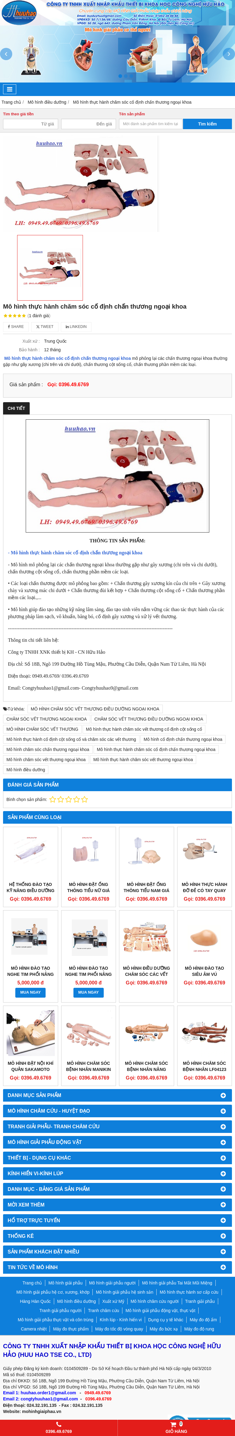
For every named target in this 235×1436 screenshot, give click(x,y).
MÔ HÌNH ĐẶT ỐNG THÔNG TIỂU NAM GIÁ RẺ (147, 890)
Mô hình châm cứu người (155, 1301)
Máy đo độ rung (199, 1328)
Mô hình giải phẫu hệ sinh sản (124, 1292)
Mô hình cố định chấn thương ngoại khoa (183, 739)
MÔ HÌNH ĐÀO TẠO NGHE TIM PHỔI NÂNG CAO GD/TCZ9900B (30, 974)
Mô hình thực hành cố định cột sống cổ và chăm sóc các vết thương (71, 739)
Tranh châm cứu (103, 1310)
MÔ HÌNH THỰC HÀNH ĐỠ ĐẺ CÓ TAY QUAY (204, 887)
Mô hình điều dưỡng (25, 769)
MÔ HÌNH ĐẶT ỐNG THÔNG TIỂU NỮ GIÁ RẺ (88, 890)
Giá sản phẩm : (26, 384)
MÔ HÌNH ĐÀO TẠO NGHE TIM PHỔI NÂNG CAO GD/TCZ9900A (88, 974)
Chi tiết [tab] (16, 408)
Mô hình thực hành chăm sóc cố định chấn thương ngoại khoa (67, 358)
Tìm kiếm (207, 123)
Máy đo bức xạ (164, 1328)
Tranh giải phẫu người (60, 1310)
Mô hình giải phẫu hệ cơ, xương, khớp (52, 1292)
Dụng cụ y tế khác (165, 1319)
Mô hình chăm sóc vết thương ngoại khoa (46, 759)
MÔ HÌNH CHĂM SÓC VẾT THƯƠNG (42, 729)
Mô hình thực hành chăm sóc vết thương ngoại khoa (143, 759)
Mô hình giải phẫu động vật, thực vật (160, 1310)
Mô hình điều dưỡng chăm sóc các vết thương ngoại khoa (146, 974)
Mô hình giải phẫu (65, 1282)
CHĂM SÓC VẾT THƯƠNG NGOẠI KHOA (46, 719)
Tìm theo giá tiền (18, 114)
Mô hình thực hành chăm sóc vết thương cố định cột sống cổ (144, 729)
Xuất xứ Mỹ (113, 1301)
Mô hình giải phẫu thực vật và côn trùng (55, 1319)
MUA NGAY (30, 992)
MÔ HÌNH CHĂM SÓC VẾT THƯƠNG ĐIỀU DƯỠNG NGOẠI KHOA (95, 708)
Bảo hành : (29, 349)
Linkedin (76, 327)
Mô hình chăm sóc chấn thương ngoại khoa (47, 749)
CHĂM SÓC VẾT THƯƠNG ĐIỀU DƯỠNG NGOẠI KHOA (149, 719)
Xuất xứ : (31, 341)
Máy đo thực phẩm (71, 1328)
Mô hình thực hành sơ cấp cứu (189, 1292)
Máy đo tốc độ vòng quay (119, 1328)
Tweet (45, 327)
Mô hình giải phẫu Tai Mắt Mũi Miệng (177, 1282)
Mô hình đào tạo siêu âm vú (204, 971)
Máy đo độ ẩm (203, 1319)
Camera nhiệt (34, 1328)
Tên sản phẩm (132, 114)
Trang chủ (32, 1282)
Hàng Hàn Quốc (35, 1301)
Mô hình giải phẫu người (112, 1282)
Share (16, 327)
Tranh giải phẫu (200, 1301)
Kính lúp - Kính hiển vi (121, 1319)
